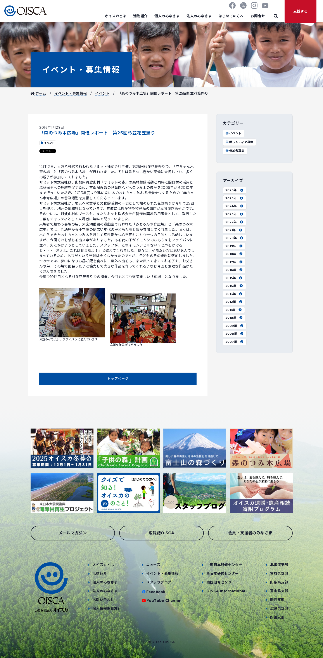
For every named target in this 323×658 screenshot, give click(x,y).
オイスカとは (115, 16)
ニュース (153, 565)
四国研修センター (220, 582)
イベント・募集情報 (81, 70)
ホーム (38, 93)
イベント (102, 93)
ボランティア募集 (239, 142)
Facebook (155, 592)
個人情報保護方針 (107, 608)
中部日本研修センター (224, 565)
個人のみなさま (167, 16)
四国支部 (277, 617)
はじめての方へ (231, 16)
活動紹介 (140, 16)
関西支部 (277, 600)
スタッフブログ (158, 582)
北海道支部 (279, 565)
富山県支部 (279, 591)
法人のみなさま (199, 16)
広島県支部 (279, 608)
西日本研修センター (222, 573)
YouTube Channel (164, 601)
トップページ (117, 379)
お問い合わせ (103, 600)
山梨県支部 (279, 582)
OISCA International (225, 591)
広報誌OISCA (161, 533)
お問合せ (258, 16)
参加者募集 (235, 151)
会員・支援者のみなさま (250, 533)
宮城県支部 (279, 573)
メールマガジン (73, 533)
